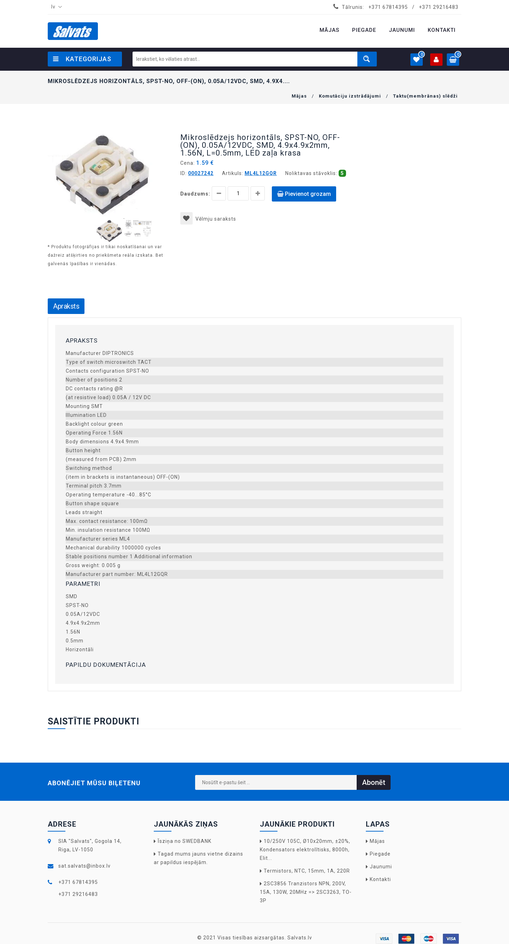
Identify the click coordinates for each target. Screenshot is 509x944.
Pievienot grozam (304, 194)
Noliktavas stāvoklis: (311, 173)
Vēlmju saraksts (208, 219)
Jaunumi (381, 866)
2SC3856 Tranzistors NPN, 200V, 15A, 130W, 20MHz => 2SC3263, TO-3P (306, 892)
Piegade (380, 854)
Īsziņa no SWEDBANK (184, 841)
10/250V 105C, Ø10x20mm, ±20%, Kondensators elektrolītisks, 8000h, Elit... (305, 849)
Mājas (299, 96)
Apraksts (66, 306)
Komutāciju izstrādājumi (350, 96)
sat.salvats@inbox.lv (84, 866)
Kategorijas (82, 59)
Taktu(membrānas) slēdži (425, 96)
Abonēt (373, 782)
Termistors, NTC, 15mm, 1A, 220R (307, 871)
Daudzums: (195, 194)
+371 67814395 (388, 7)
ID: (183, 173)
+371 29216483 (438, 7)
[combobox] (55, 7)
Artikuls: (232, 173)
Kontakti (380, 879)
